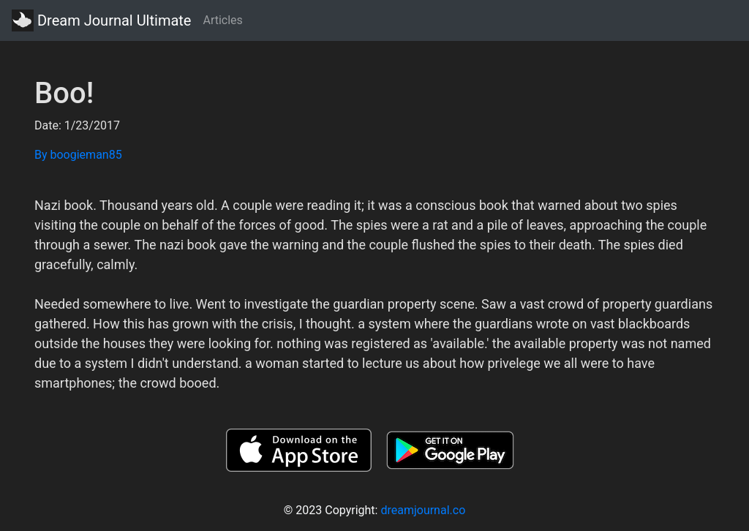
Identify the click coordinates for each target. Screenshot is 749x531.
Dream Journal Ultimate (101, 20)
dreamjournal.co (422, 510)
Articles (222, 20)
